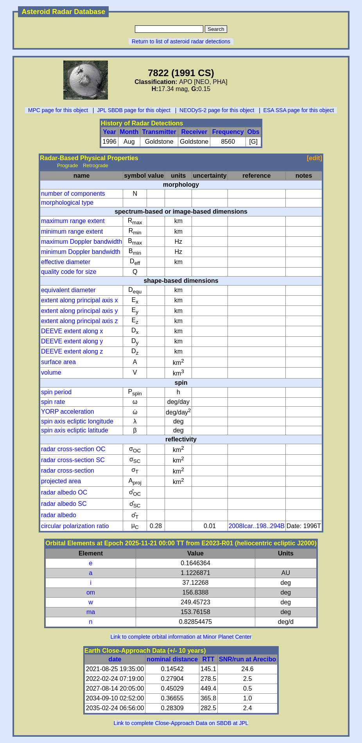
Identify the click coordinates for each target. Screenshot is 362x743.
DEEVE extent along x (72, 331)
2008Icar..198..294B (257, 526)
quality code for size (68, 271)
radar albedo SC (64, 503)
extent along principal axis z (79, 321)
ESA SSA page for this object (298, 110)
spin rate (53, 401)
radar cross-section (67, 470)
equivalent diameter (68, 290)
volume (51, 372)
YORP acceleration (67, 411)
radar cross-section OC (73, 449)
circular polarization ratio (75, 526)
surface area (58, 362)
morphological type (67, 202)
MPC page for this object (58, 110)
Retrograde (95, 165)
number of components (73, 193)
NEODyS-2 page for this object (216, 110)
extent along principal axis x (79, 300)
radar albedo (58, 515)
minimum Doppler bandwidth (80, 251)
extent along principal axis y (79, 310)
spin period (56, 392)
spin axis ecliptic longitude (77, 421)
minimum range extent (72, 231)
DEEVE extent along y (72, 341)
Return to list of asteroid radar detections (181, 41)
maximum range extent (73, 221)
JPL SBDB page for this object (133, 110)
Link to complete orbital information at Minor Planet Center (180, 637)
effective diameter (65, 262)
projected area (61, 481)
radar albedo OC (64, 492)
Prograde (67, 165)
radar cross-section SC (73, 460)
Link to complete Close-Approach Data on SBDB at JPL (181, 723)
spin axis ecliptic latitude (74, 430)
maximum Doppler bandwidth (81, 241)
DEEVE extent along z (72, 351)
